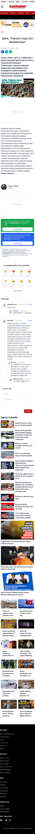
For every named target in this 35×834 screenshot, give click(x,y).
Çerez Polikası (5, 809)
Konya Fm (3, 746)
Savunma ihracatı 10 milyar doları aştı (16, 17)
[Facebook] (1, 820)
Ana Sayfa (4, 13)
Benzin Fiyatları (5, 773)
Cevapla (30, 304)
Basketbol (3, 794)
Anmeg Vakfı (4, 737)
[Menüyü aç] (2, 6)
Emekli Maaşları (5, 770)
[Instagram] (10, 820)
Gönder (28, 411)
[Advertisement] (17, 111)
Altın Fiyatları (4, 764)
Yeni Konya (4, 743)
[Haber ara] (33, 17)
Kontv (2, 740)
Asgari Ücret (4, 758)
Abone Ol (17, 243)
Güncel (12, 13)
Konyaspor (4, 782)
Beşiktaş (3, 785)
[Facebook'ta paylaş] (2, 51)
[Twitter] (6, 820)
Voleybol (3, 797)
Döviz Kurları (4, 761)
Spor (27, 13)
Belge (2, 749)
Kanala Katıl (17, 229)
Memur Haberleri (6, 767)
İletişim (2, 806)
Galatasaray (4, 788)
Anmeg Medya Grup (7, 734)
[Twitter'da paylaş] (6, 51)
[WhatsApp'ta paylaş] (10, 51)
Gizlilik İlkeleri (4, 812)
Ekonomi (21, 13)
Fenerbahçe (4, 791)
